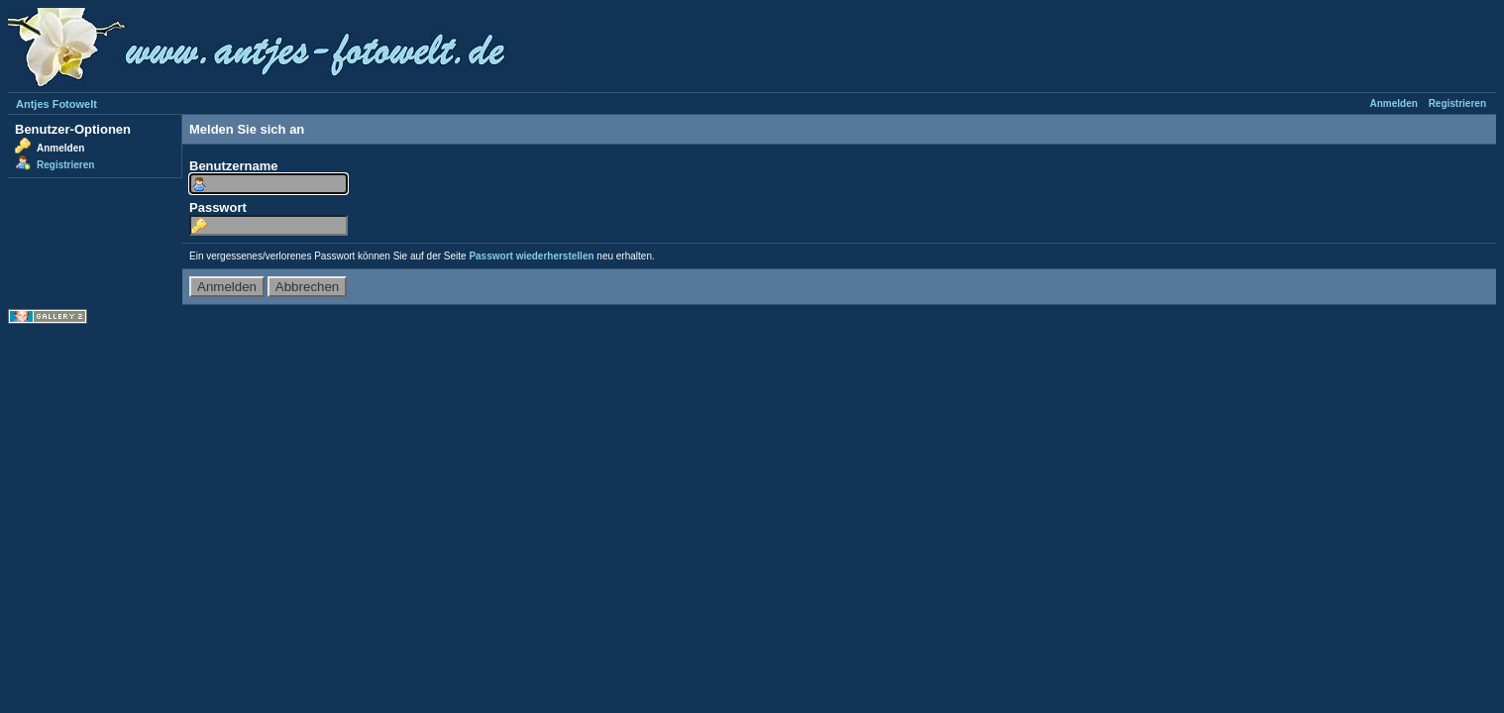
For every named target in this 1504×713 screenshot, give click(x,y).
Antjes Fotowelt (56, 104)
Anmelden (1394, 103)
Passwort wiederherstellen (531, 256)
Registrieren (1457, 103)
